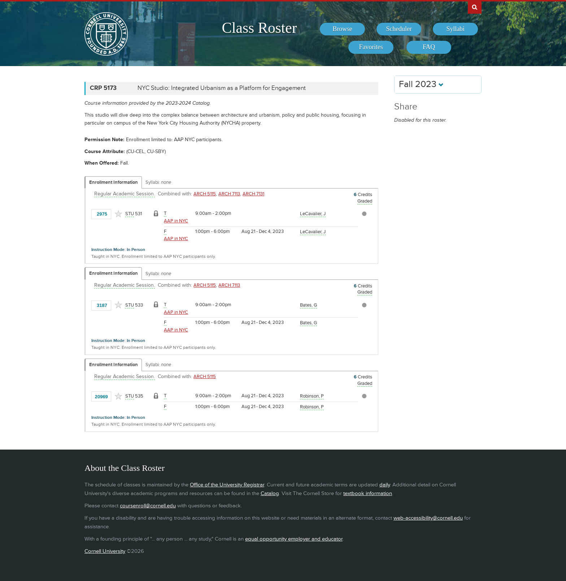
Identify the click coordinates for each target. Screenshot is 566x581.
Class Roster (259, 27)
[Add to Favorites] (118, 214)
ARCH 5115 (204, 194)
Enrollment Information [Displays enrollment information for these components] (113, 182)
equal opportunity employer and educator (294, 539)
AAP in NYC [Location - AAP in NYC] (176, 221)
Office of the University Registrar (227, 484)
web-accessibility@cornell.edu (428, 518)
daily (384, 484)
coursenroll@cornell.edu (148, 505)
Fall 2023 (421, 84)
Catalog (270, 493)
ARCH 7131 (253, 194)
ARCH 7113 (229, 194)
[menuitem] (342, 29)
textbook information (367, 493)
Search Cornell (475, 7)
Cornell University (104, 551)
